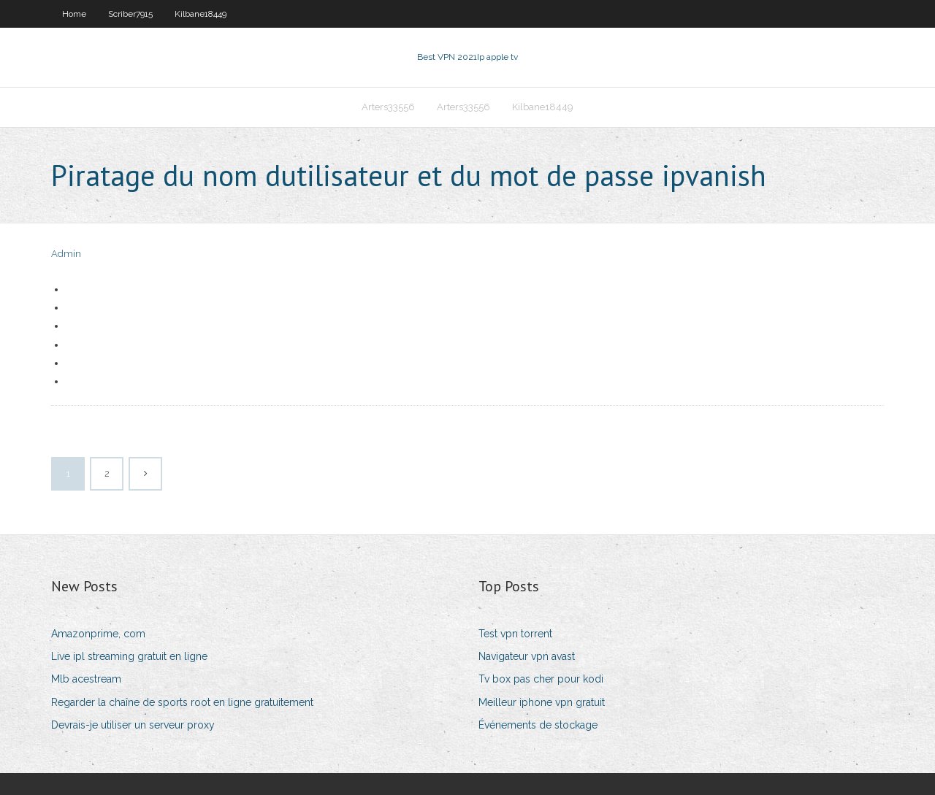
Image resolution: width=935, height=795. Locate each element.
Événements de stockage (538, 725)
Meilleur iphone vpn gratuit (541, 702)
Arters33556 (388, 106)
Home (74, 14)
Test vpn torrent (515, 634)
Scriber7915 (130, 14)
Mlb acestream (86, 679)
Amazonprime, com (98, 634)
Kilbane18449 (200, 14)
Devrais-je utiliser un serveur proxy (133, 725)
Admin (66, 253)
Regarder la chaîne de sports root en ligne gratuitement (182, 702)
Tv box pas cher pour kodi (540, 679)
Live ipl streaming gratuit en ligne (129, 656)
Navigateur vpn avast (526, 656)
